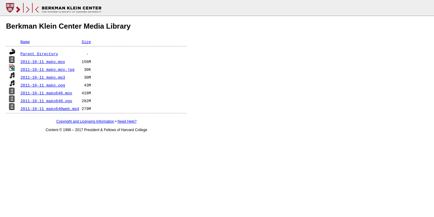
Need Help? (127, 121)
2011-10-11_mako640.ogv (46, 100)
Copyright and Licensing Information (85, 121)
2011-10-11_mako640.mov (46, 93)
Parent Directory (39, 53)
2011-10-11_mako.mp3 (42, 77)
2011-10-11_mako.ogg (42, 85)
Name (25, 41)
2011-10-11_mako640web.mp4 (49, 108)
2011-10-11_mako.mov (42, 61)
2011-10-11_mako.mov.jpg (47, 69)
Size (86, 41)
